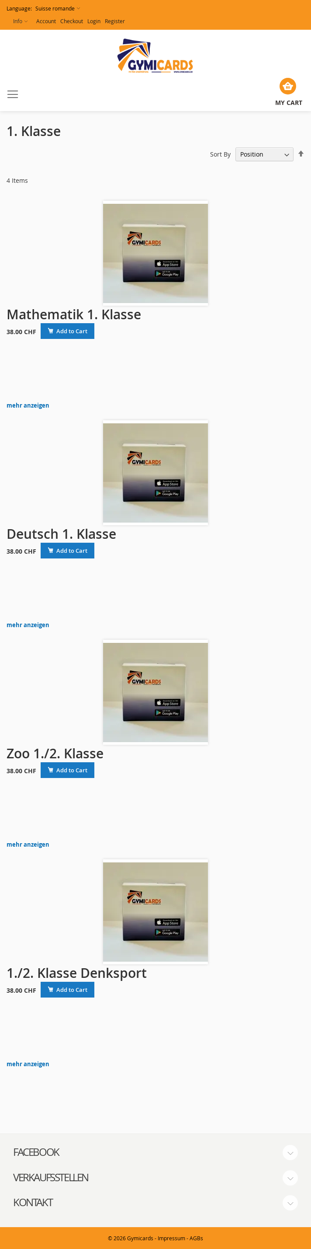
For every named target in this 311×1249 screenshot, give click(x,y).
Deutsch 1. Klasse (61, 534)
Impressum (171, 1238)
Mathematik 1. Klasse (74, 314)
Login (93, 20)
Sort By (220, 154)
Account (46, 20)
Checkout (71, 20)
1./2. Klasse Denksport (77, 973)
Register (115, 20)
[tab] (155, 1152)
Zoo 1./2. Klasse (55, 753)
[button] (43, 8)
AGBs (196, 1238)
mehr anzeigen (28, 405)
